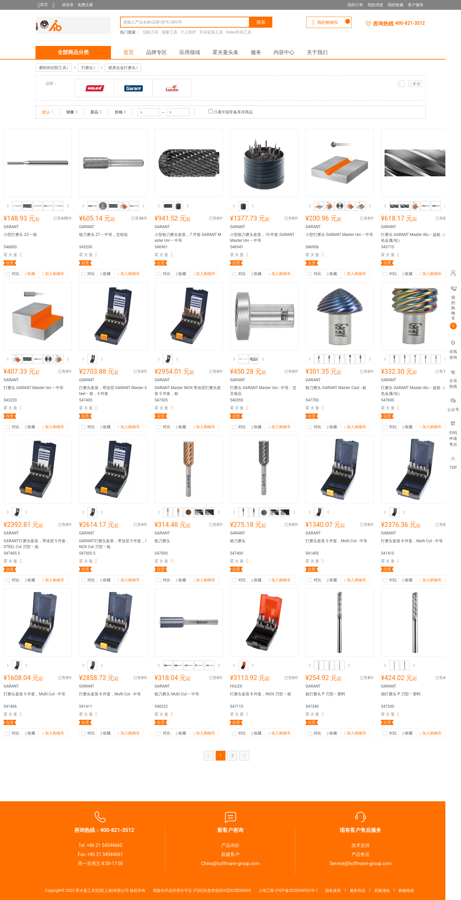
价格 (120, 112)
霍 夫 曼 (10, 255)
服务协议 (357, 890)
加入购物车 (53, 274)
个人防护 (188, 32)
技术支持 (360, 845)
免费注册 (85, 5)
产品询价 (230, 845)
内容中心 (284, 52)
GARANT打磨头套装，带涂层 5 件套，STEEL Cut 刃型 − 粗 (37, 544)
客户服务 (416, 5)
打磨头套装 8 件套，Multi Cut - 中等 (412, 541)
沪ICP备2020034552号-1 (296, 890)
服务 (256, 52)
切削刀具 (150, 32)
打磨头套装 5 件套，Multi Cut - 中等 (336, 541)
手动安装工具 (211, 32)
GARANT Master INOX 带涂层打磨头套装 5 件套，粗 (188, 390)
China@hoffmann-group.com (230, 863)
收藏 (30, 274)
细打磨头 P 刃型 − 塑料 (401, 694)
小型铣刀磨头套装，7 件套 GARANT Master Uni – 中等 (188, 237)
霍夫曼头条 (225, 52)
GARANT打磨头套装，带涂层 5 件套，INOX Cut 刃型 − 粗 (112, 544)
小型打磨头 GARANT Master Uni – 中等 (339, 234)
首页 (128, 52)
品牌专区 (156, 52)
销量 (71, 112)
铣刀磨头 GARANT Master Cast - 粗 (335, 387)
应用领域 (189, 52)
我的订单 (355, 5)
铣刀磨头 (162, 541)
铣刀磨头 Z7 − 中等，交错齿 (103, 234)
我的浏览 (375, 5)
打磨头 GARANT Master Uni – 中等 (33, 387)
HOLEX (236, 686)
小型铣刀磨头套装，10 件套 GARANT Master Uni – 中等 (262, 237)
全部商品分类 (73, 52)
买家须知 (382, 890)
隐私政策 (333, 890)
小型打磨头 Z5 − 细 (20, 234)
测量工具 (169, 32)
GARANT (11, 227)
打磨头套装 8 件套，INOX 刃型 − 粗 (260, 694)
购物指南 (406, 890)
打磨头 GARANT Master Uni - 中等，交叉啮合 (263, 390)
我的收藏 (395, 5)
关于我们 (317, 52)
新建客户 (230, 854)
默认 (47, 112)
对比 (16, 273)
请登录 (68, 5)
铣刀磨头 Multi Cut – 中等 (177, 694)
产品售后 (360, 854)
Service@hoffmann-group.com (360, 863)
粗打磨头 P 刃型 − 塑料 (325, 694)
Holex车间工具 (239, 32)
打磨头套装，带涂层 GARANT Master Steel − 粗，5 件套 (113, 390)
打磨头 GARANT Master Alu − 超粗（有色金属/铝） (414, 237)
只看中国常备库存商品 (233, 112)
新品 (95, 112)
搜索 (260, 22)
